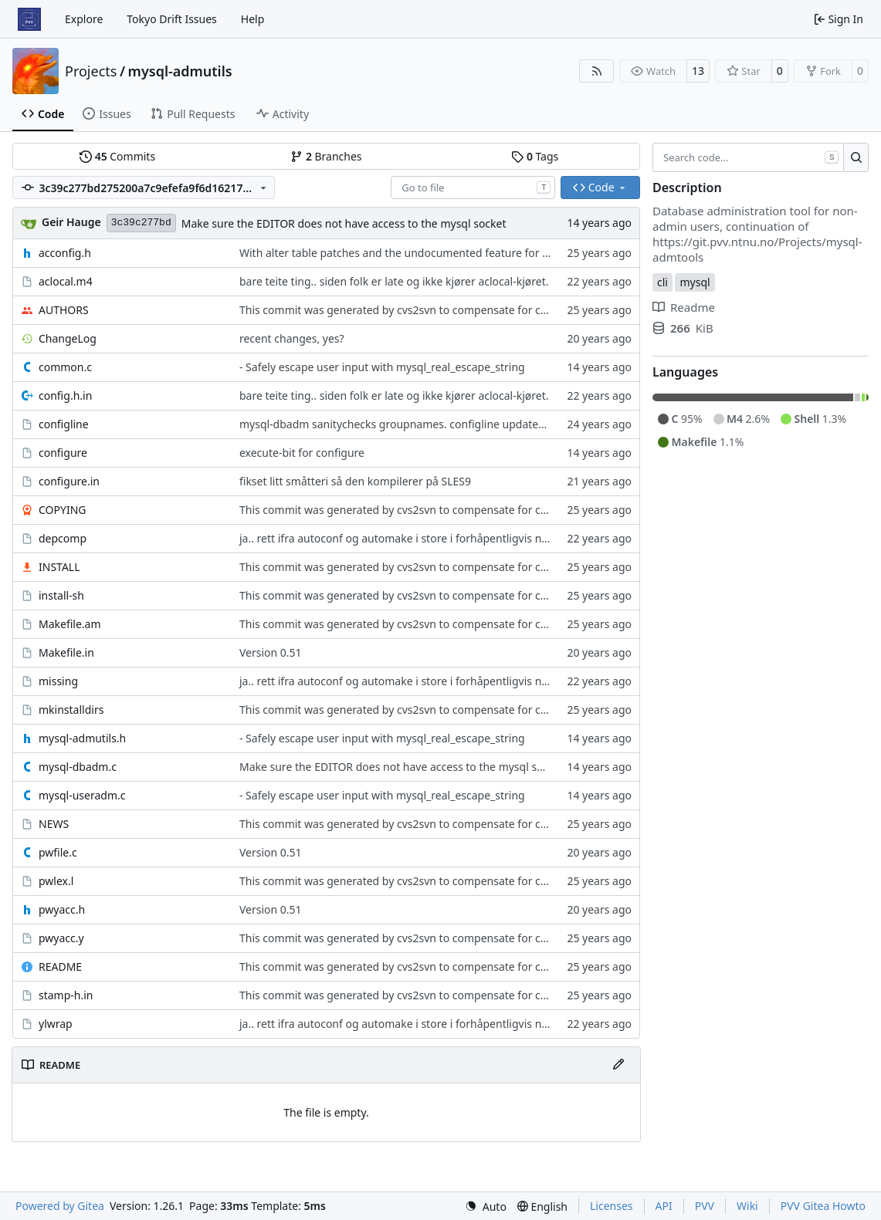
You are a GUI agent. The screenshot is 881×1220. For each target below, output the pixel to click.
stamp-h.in (66, 995)
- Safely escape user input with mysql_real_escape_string (382, 367)
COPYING (62, 509)
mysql (694, 282)
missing (58, 681)
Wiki (747, 1205)
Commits (117, 156)
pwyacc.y (61, 938)
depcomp (62, 538)
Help (253, 19)
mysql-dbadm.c (78, 766)
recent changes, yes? (291, 338)
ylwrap (56, 1023)
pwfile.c (58, 852)
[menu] (486, 1206)
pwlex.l (56, 881)
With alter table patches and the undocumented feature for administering (426, 252)
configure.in (69, 481)
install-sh (61, 595)
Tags (534, 156)
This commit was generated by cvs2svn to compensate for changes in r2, (422, 309)
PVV (704, 1205)
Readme (683, 307)
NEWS (54, 823)
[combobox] (473, 187)
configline (64, 424)
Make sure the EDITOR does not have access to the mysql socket (344, 223)
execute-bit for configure (301, 452)
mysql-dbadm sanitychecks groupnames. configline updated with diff (414, 424)
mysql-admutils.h (82, 738)
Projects (91, 71)
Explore (84, 19)
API (664, 1205)
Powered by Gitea (59, 1205)
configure (63, 452)
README (60, 966)
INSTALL (59, 566)
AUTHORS (64, 309)
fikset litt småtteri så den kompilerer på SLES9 (355, 481)
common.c (65, 367)
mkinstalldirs (71, 709)
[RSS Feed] (597, 71)
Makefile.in (66, 652)
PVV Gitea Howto (823, 1205)
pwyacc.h (62, 909)
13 (698, 70)
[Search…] (856, 157)
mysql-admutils (180, 71)
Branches (325, 156)
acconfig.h (65, 252)
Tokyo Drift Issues (172, 19)
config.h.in (65, 395)
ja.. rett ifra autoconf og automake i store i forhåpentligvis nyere (401, 538)
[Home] (29, 19)
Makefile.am (70, 624)
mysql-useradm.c (82, 795)
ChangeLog (68, 338)
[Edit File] (618, 1065)
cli (662, 282)
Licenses (611, 1205)
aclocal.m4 (66, 281)
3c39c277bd (141, 222)
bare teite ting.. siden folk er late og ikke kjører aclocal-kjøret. (394, 281)
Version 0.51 (270, 652)
